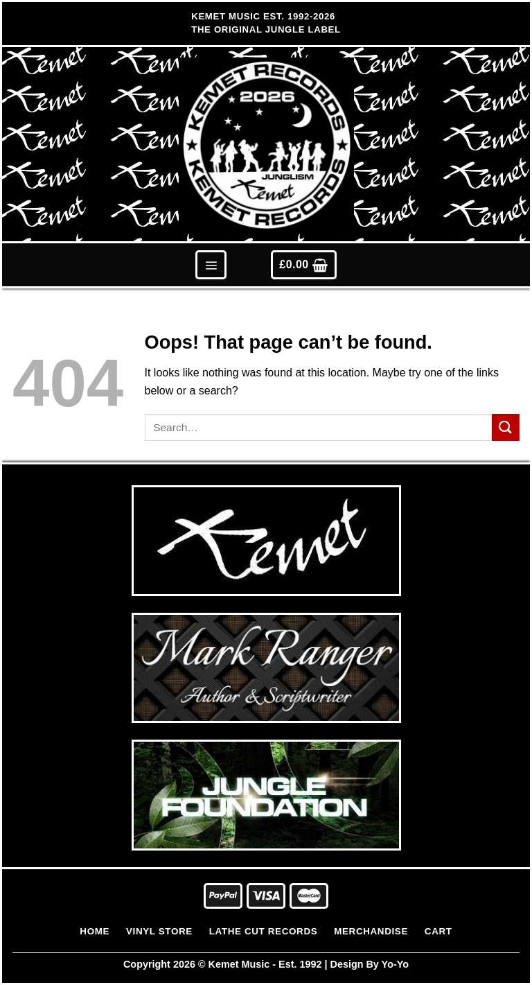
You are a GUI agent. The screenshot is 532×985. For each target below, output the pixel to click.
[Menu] (211, 264)
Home (94, 931)
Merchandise (371, 931)
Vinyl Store (159, 931)
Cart (438, 931)
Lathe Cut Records (263, 931)
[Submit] (506, 427)
